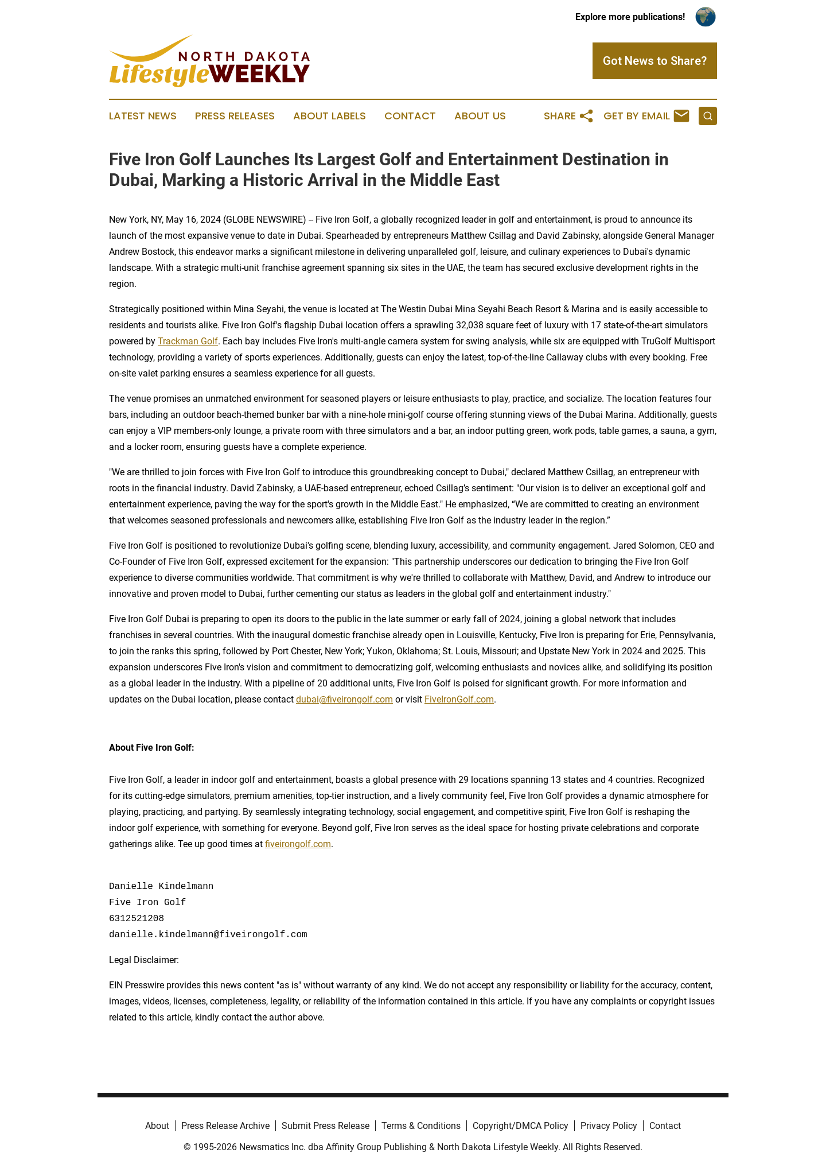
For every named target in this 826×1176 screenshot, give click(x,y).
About (157, 1125)
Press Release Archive (225, 1125)
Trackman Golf (188, 341)
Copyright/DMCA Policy (520, 1125)
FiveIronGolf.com (459, 699)
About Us (480, 116)
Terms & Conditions (421, 1125)
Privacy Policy (608, 1125)
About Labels (329, 116)
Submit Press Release (325, 1125)
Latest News (143, 116)
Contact (410, 116)
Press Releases (235, 116)
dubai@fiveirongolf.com (344, 699)
